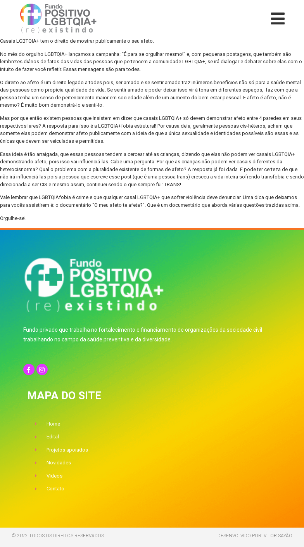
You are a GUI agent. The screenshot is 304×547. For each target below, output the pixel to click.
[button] (278, 18)
